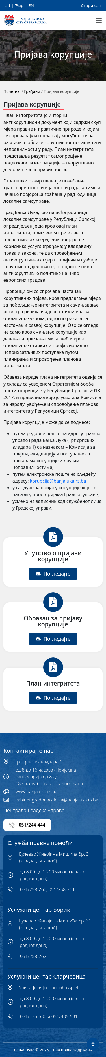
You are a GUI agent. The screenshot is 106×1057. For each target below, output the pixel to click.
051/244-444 (27, 825)
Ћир (19, 5)
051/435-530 (33, 1016)
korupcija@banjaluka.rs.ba (58, 481)
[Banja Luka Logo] (25, 21)
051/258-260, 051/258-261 (47, 889)
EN (31, 5)
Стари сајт (91, 5)
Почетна (11, 91)
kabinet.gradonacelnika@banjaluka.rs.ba (57, 800)
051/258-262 (33, 956)
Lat (7, 5)
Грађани (32, 91)
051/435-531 (64, 1016)
